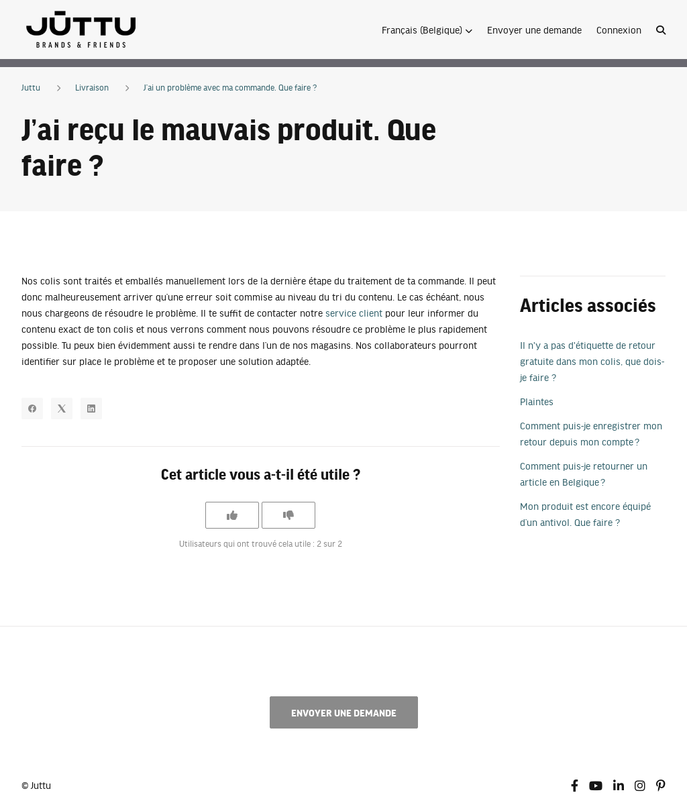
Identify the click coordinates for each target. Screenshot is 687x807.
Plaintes (536, 401)
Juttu (30, 87)
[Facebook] (32, 408)
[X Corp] (61, 408)
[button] (427, 29)
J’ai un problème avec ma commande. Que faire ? (230, 87)
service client (353, 312)
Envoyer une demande (534, 29)
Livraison (92, 87)
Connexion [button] (618, 29)
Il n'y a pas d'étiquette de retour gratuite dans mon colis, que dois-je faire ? (592, 360)
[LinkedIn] (91, 408)
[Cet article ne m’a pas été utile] (288, 515)
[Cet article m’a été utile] (232, 515)
